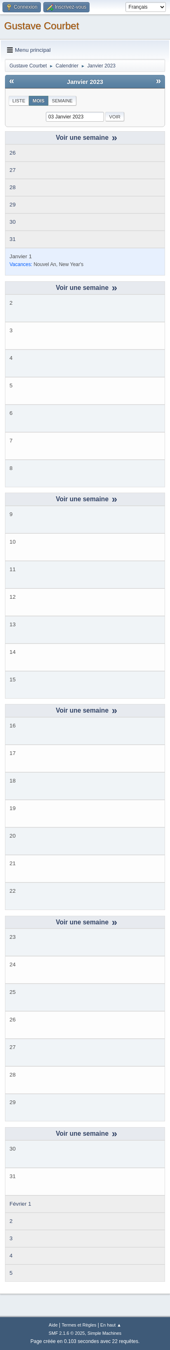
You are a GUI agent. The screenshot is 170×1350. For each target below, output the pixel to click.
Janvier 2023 (85, 82)
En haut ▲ (110, 1324)
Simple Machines (104, 1333)
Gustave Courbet (41, 25)
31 (12, 239)
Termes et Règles (78, 1324)
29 (12, 204)
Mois (39, 100)
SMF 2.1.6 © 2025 (67, 1333)
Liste (18, 100)
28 (12, 187)
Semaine (62, 100)
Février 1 (20, 1204)
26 (12, 153)
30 (12, 222)
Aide (53, 1324)
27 (12, 170)
